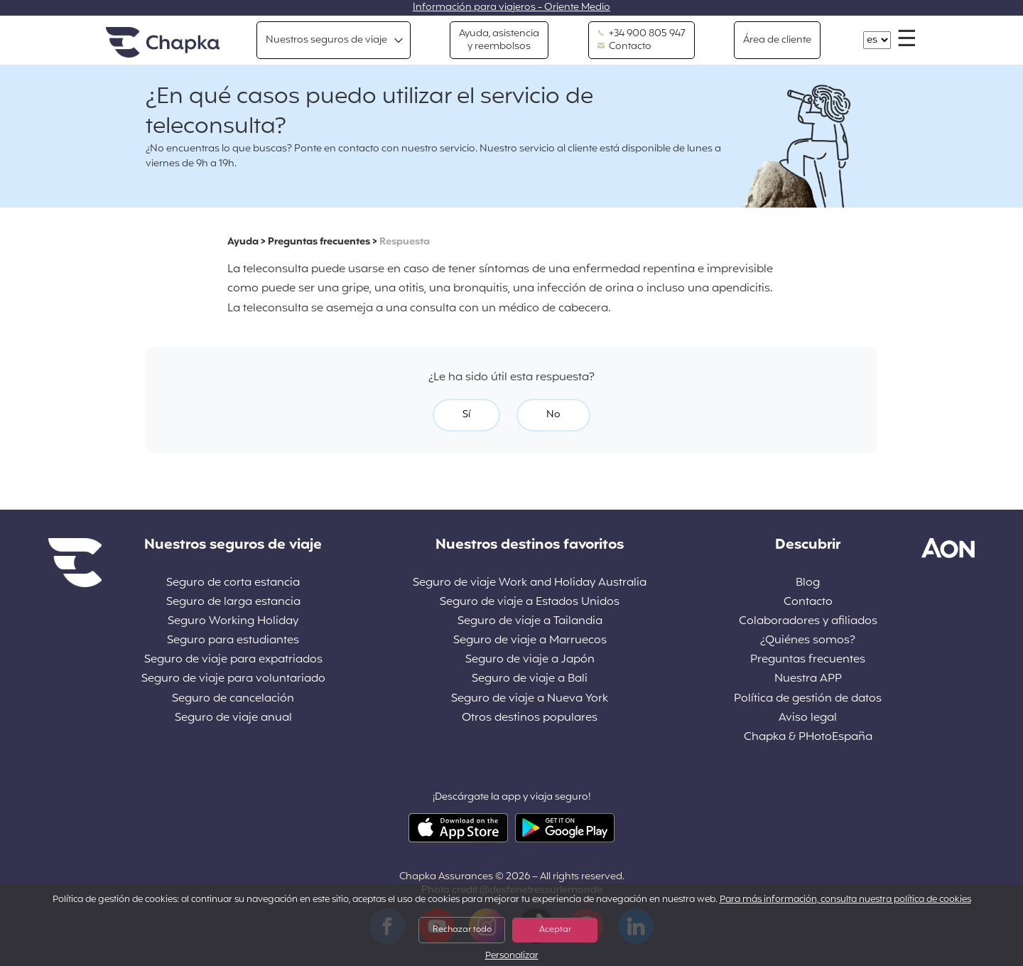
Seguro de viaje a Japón (530, 660)
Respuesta (404, 242)
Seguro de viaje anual (233, 718)
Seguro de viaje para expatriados (233, 660)
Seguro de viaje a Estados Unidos (529, 602)
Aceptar (555, 929)
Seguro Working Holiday (233, 621)
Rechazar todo (462, 929)
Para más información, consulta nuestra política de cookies (845, 900)
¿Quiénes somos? (807, 640)
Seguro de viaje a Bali (530, 679)
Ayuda (243, 242)
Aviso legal (808, 718)
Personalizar (511, 956)
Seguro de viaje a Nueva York (529, 699)
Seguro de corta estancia (233, 583)
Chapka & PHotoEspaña (808, 737)
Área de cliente (777, 40)
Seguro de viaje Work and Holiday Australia (529, 583)
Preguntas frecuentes (319, 242)
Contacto (624, 47)
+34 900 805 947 (641, 34)
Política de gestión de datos (808, 699)
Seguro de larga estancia (233, 602)
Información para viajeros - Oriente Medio (511, 7)
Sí (466, 414)
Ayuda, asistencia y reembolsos (499, 40)
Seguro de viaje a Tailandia (530, 621)
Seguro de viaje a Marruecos (530, 640)
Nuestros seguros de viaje (326, 40)
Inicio (163, 43)
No (553, 414)
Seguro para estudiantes (233, 640)
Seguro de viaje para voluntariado (233, 679)
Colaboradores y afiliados (808, 621)
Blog (808, 583)
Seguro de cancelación (233, 699)
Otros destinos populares (529, 718)
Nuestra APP (808, 679)
